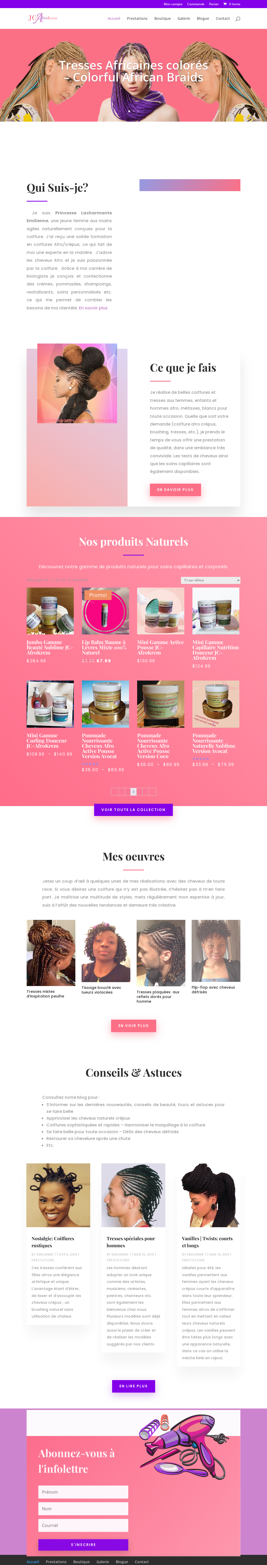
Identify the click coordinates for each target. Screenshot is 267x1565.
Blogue (203, 19)
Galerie (184, 19)
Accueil (114, 19)
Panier (214, 4)
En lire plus (133, 1386)
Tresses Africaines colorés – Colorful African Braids (133, 73)
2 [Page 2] (128, 780)
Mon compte (173, 4)
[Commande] (203, 589)
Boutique (162, 19)
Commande (195, 4)
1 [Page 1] (123, 780)
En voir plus (133, 1025)
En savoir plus (93, 308)
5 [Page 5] (144, 780)
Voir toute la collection (134, 796)
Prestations (137, 19)
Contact (223, 19)
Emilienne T (46, 1254)
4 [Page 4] (139, 780)
